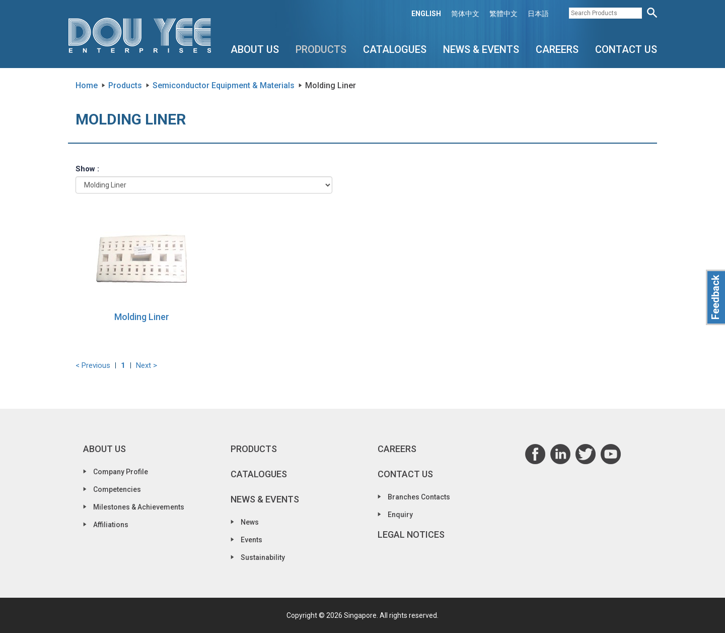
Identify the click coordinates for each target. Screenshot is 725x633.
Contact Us (626, 49)
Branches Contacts (419, 497)
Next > (146, 365)
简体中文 (465, 14)
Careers (557, 49)
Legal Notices (411, 534)
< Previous (93, 365)
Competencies (117, 489)
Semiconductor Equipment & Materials (224, 85)
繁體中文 (503, 14)
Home (87, 85)
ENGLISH (426, 14)
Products (321, 49)
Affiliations (110, 525)
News (250, 522)
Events (251, 540)
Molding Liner (141, 316)
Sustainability (263, 557)
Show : (87, 168)
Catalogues (394, 49)
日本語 (538, 14)
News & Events (481, 49)
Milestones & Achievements (138, 507)
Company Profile (120, 472)
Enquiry (400, 515)
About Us (255, 49)
